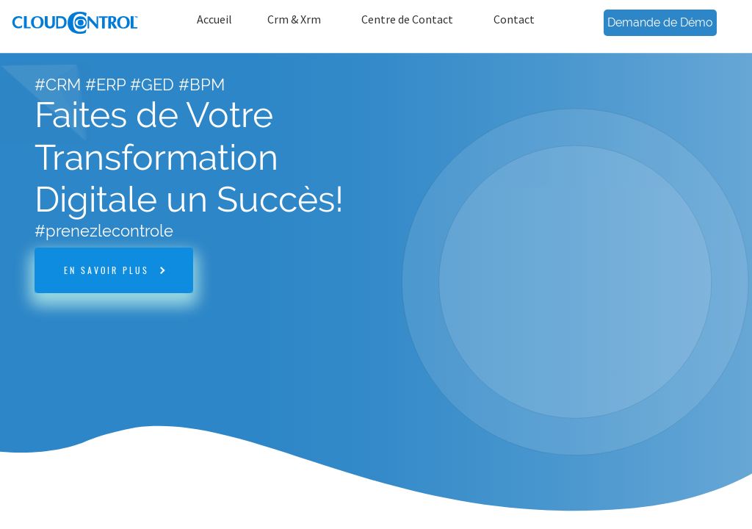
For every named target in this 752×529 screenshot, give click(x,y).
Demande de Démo (660, 22)
